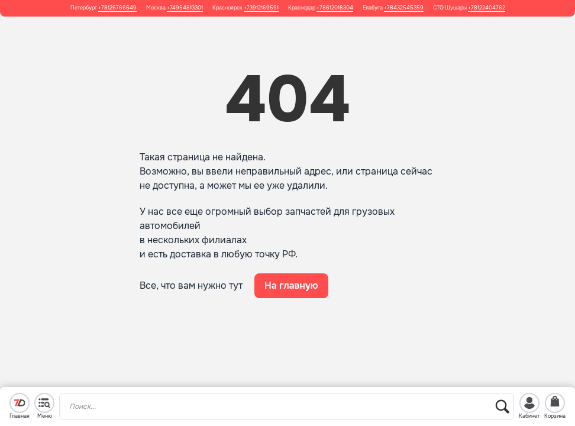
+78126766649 (117, 7)
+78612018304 (334, 7)
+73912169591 (261, 7)
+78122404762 (486, 7)
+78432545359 (404, 7)
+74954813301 (185, 7)
